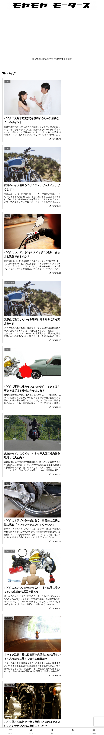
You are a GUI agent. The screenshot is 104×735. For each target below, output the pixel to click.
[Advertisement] (52, 33)
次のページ (52, 398)
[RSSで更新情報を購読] (54, 478)
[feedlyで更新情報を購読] (50, 478)
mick (52, 462)
